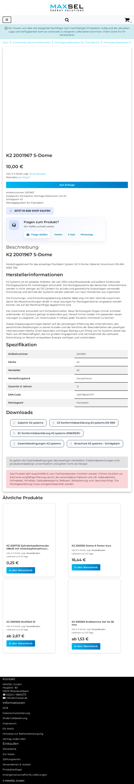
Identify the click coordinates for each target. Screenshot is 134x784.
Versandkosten (37, 174)
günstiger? (24, 177)
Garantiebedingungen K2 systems (39, 443)
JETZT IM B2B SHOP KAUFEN (30, 211)
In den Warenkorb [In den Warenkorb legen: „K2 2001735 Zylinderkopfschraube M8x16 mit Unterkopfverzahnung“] (20, 570)
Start (6, 42)
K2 (21, 199)
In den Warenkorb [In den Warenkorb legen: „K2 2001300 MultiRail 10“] (20, 643)
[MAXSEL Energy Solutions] (67, 7)
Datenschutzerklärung (16, 713)
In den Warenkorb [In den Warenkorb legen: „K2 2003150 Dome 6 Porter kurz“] (86, 567)
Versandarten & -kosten (17, 764)
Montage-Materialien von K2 (50, 196)
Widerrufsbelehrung (15, 718)
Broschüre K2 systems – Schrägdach (97, 443)
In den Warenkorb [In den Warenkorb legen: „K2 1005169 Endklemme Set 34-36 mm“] (86, 646)
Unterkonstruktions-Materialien (31, 42)
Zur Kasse (8, 754)
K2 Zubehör (26, 196)
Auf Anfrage (67, 184)
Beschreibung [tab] (22, 247)
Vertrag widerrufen (14, 739)
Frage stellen (37, 234)
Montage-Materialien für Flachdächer (77, 42)
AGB (5, 707)
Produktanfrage (12, 769)
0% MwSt (8, 728)
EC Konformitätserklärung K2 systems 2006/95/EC (49, 433)
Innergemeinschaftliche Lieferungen (25, 774)
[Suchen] (67, 20)
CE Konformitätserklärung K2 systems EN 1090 (86, 422)
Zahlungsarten (11, 759)
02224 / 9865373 (16, 694)
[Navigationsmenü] (7, 20)
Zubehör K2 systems (30, 422)
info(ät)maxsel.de (16, 697)
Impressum (10, 723)
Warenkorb (9, 748)
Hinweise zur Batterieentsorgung (23, 733)
